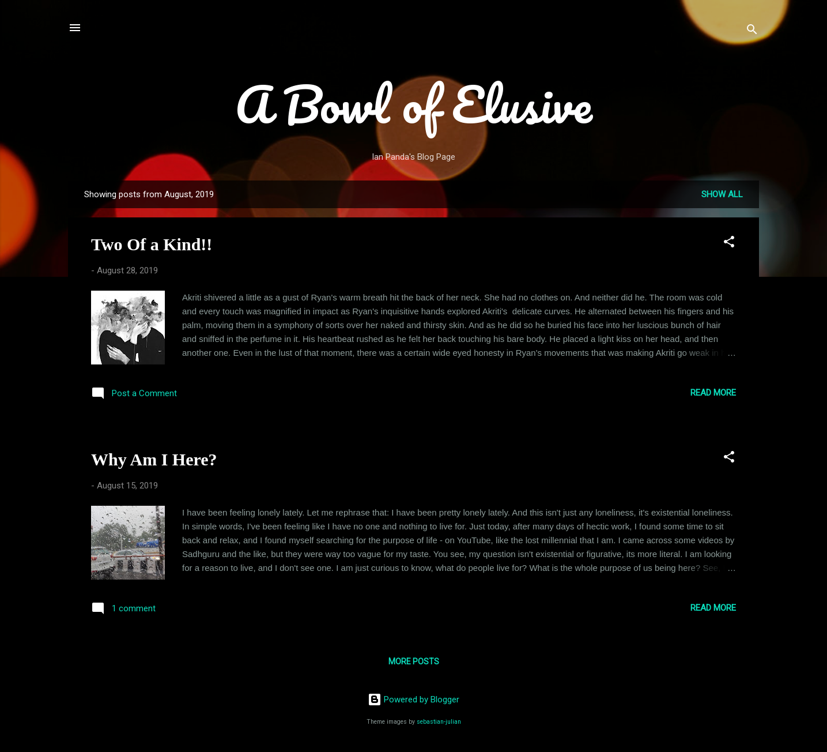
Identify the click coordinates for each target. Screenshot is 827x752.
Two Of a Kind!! (151, 244)
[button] (729, 244)
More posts (413, 661)
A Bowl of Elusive (413, 103)
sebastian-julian (439, 721)
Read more (713, 393)
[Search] (752, 31)
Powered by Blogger (413, 699)
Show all (722, 194)
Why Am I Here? (154, 459)
